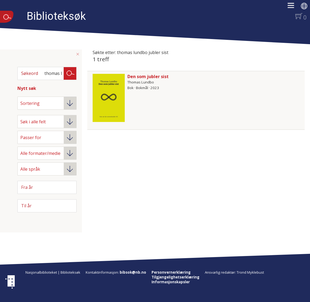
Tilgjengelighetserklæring (175, 277)
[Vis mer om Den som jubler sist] (109, 98)
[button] (293, 7)
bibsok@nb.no (133, 272)
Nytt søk (26, 88)
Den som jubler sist (148, 76)
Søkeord (29, 73)
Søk (70, 73)
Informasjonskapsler (171, 282)
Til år (26, 206)
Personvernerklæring (171, 272)
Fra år (27, 187)
